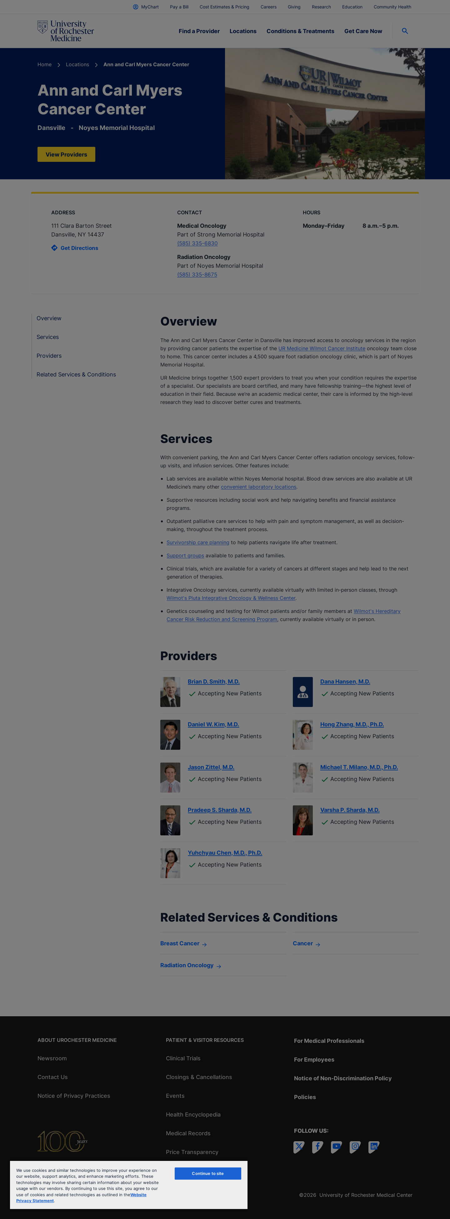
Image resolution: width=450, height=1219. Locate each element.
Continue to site (208, 1173)
